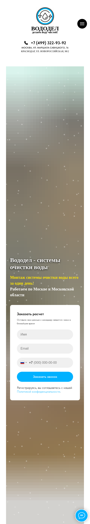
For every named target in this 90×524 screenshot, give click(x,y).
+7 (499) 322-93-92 (48, 42)
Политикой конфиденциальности (38, 391)
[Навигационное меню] (82, 23)
